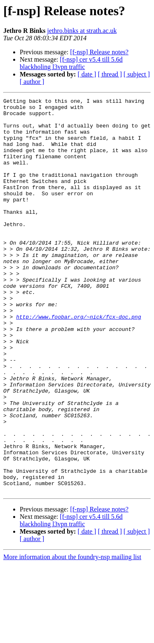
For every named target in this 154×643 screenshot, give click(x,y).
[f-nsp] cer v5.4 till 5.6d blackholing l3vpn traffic (71, 63)
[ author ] (32, 81)
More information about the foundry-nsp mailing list (72, 635)
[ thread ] (110, 74)
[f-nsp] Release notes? (99, 52)
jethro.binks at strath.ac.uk (82, 30)
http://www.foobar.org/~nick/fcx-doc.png (78, 361)
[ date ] (87, 74)
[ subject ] (137, 74)
